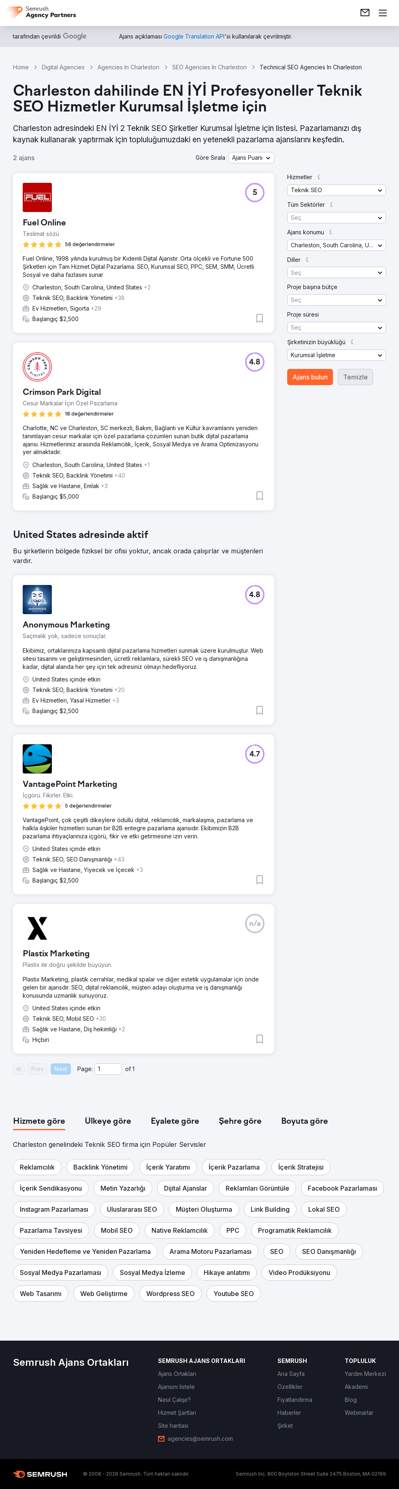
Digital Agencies (63, 67)
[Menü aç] (383, 13)
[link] (365, 13)
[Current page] (108, 1069)
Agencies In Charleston (128, 67)
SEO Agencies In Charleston (209, 67)
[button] (251, 157)
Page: (85, 1068)
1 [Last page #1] (133, 1068)
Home (21, 67)
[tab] (39, 1122)
